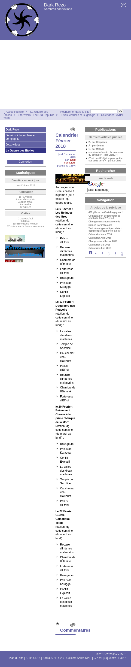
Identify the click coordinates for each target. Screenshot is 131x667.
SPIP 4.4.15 (33, 658)
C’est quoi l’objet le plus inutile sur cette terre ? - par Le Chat (105, 159)
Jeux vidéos (13, 144)
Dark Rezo (55, 4)
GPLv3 (98, 658)
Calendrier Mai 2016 (99, 245)
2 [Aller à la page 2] (96, 253)
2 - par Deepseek (97, 142)
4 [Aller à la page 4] (109, 253)
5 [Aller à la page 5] (115, 253)
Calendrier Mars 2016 (100, 234)
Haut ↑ (122, 658)
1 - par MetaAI (96, 149)
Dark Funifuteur (70, 161)
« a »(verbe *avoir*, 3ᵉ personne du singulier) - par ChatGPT (105, 154)
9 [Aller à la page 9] (122, 255)
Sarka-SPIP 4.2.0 (53, 658)
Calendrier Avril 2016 (99, 238)
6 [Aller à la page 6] (122, 253)
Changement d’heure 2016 (102, 241)
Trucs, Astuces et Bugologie (78, 115)
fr (123, 5)
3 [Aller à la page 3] (102, 253)
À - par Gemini (96, 146)
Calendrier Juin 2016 (99, 248)
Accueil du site (15, 111)
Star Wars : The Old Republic (36, 115)
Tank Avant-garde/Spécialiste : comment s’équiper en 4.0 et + (105, 229)
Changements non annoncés (104, 222)
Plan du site (16, 658)
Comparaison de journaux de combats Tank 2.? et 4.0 (104, 217)
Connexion (25, 161)
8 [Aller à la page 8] (115, 255)
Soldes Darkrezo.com (100, 225)
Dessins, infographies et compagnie (20, 137)
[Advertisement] (65, 74)
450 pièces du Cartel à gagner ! (105, 212)
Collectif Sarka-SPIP (78, 658)
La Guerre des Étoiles (20, 150)
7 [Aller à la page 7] (109, 255)
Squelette (110, 658)
